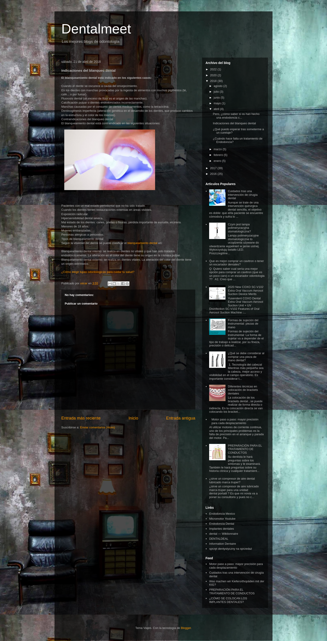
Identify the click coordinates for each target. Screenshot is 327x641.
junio (217, 97)
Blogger (186, 628)
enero (218, 161)
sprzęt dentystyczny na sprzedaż (230, 548)
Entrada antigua (180, 418)
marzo (218, 149)
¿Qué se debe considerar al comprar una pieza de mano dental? (246, 356)
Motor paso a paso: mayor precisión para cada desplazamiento (234, 421)
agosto (218, 86)
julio (217, 91)
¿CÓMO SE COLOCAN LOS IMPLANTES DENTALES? (228, 600)
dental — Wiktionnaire (223, 533)
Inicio (133, 418)
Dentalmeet (96, 28)
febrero (219, 155)
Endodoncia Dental (221, 523)
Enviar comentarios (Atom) (97, 427)
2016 (214, 174)
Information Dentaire (222, 543)
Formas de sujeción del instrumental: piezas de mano (243, 323)
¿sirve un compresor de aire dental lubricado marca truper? (232, 480)
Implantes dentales (221, 528)
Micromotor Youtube (222, 518)
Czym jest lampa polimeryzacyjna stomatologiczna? (239, 228)
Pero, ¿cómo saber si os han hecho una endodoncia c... (236, 115)
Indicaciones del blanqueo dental (234, 123)
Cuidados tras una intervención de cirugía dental (243, 194)
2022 (214, 69)
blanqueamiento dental (142, 243)
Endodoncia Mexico (222, 513)
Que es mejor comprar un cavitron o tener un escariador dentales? (236, 262)
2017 (214, 168)
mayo (218, 103)
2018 (214, 81)
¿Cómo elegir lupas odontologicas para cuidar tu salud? (97, 272)
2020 (214, 75)
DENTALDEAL (218, 538)
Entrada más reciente (81, 418)
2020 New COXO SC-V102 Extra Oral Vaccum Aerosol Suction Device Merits (245, 290)
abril (217, 109)
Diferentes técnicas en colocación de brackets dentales (243, 390)
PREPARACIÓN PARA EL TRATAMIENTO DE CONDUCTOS (245, 449)
